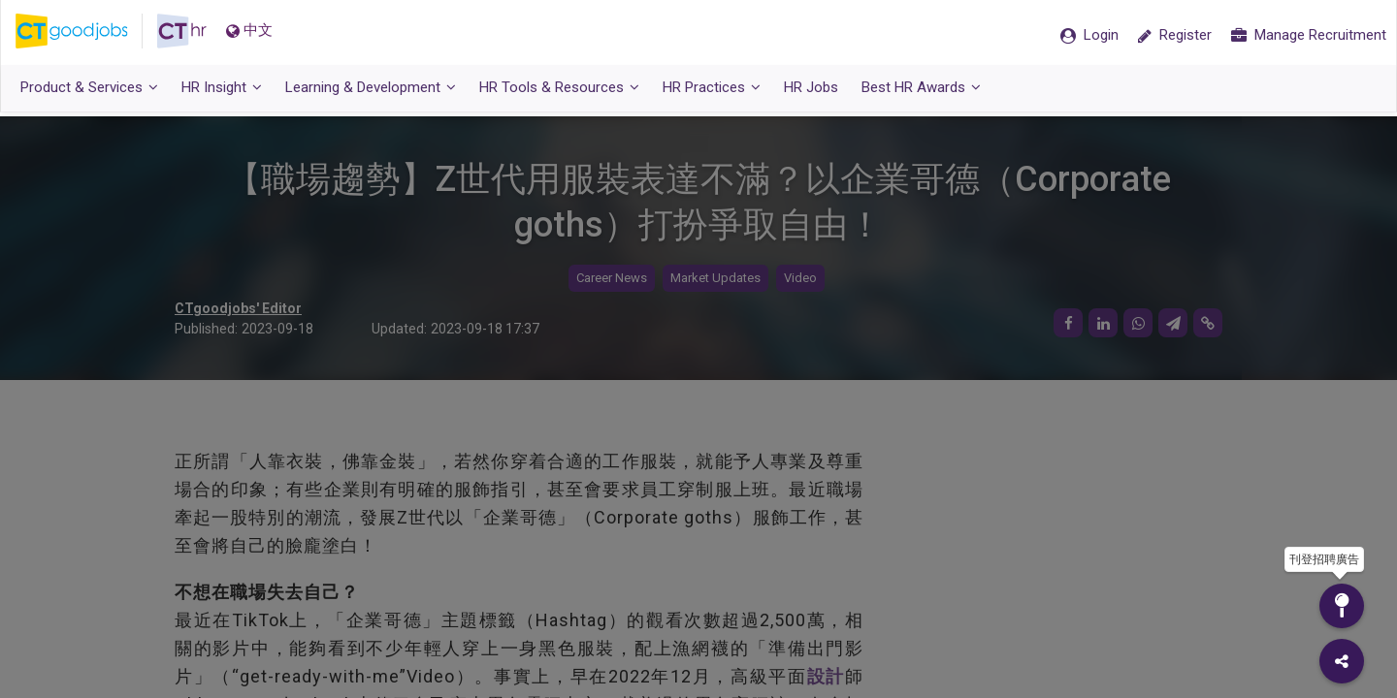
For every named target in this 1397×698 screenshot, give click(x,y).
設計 (826, 676)
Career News (611, 278)
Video (800, 278)
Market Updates (715, 278)
